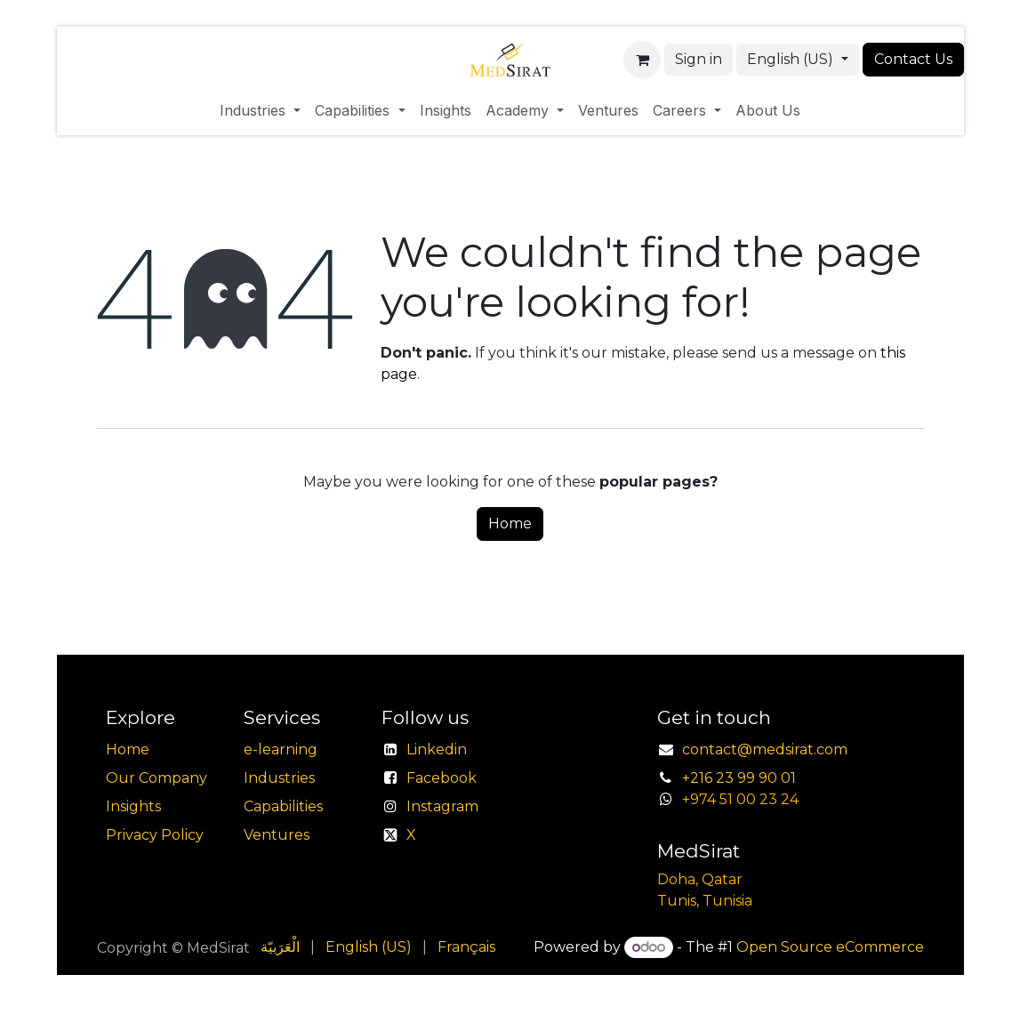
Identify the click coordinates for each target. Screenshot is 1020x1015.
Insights (133, 806)
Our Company (156, 777)
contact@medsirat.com (764, 749)
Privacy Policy (155, 834)
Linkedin (436, 749)
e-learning (280, 749)
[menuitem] (260, 110)
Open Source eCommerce (830, 946)
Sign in (698, 59)
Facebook (441, 777)
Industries (279, 777)
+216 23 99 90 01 (739, 777)
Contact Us (913, 59)
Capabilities (283, 806)
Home (510, 523)
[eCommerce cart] (642, 59)
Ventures (276, 834)
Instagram (442, 806)
